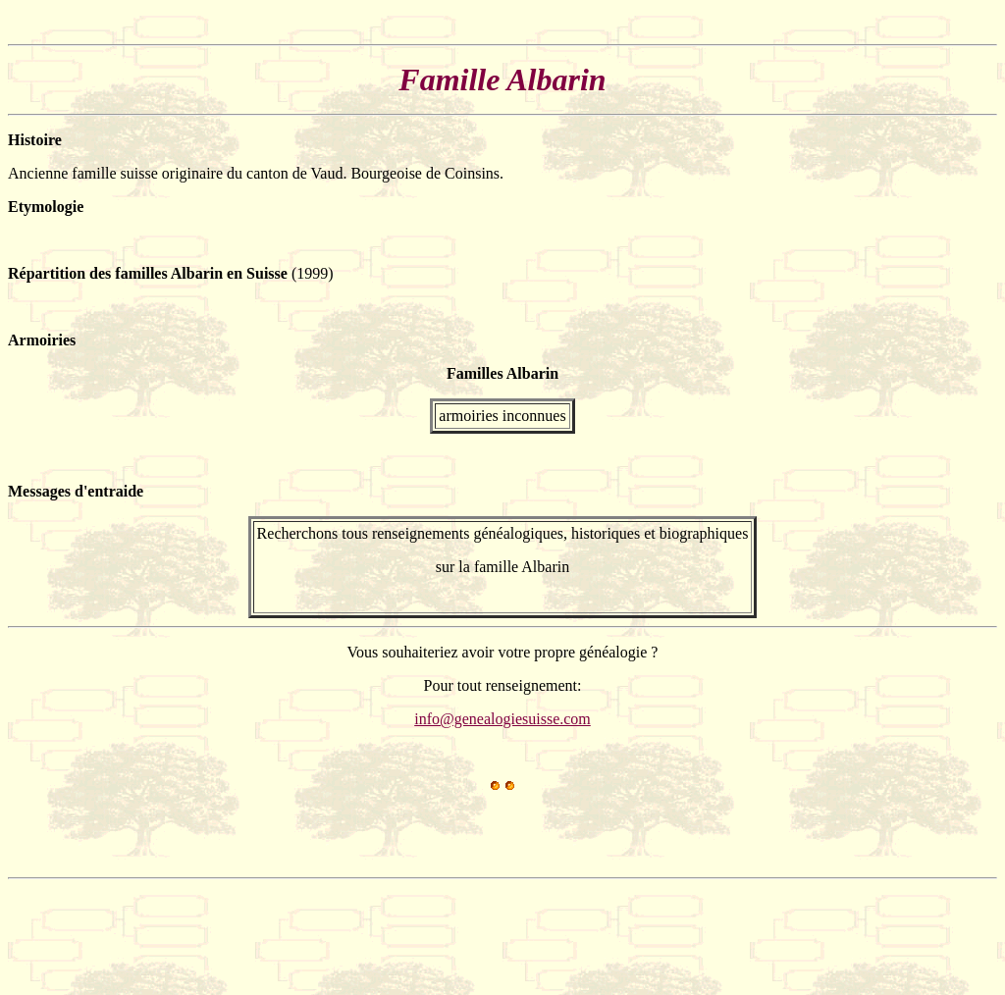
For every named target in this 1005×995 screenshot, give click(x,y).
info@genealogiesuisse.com (502, 718)
